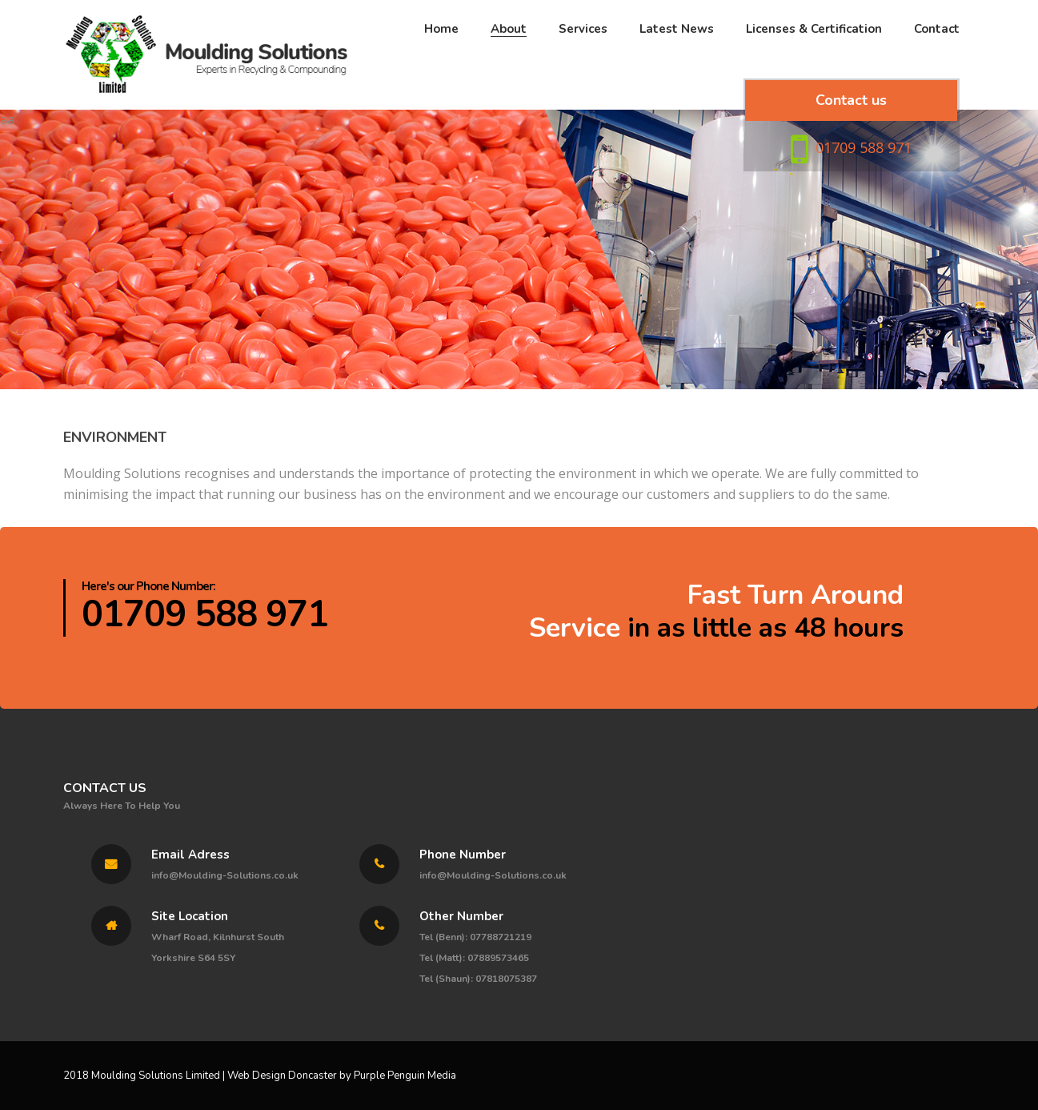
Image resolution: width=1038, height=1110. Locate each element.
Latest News (676, 60)
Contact (937, 60)
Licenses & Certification (814, 60)
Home (441, 60)
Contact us (851, 137)
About (509, 60)
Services (583, 60)
